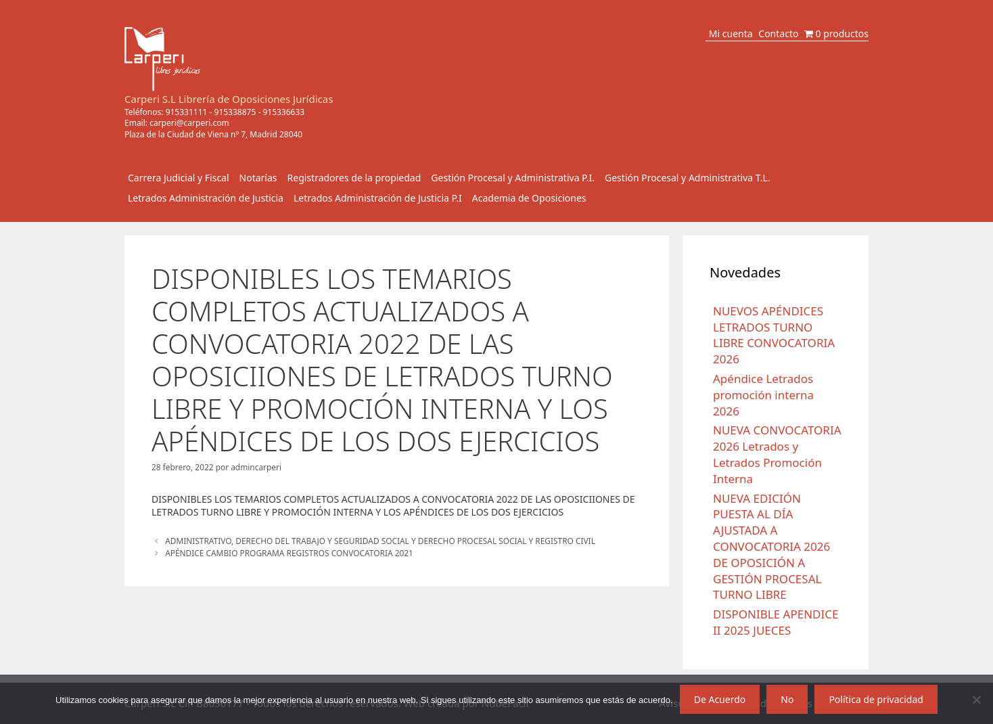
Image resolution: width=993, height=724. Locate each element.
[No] (976, 699)
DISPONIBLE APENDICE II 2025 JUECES (775, 622)
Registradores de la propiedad (354, 177)
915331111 (187, 112)
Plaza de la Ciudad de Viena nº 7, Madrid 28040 (213, 134)
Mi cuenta (731, 33)
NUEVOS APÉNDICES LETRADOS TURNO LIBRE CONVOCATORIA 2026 (774, 335)
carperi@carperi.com (189, 123)
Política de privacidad (876, 699)
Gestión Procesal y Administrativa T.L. (687, 177)
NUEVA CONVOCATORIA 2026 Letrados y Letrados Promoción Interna (777, 454)
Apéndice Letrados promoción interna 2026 (763, 395)
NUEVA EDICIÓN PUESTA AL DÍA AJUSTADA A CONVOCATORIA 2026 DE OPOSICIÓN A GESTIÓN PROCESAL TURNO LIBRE (771, 547)
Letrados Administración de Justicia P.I (378, 197)
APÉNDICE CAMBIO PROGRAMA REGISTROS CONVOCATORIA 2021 (289, 552)
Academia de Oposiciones (529, 197)
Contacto (778, 33)
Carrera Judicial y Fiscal (178, 177)
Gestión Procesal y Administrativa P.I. (513, 177)
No (787, 699)
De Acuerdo (720, 699)
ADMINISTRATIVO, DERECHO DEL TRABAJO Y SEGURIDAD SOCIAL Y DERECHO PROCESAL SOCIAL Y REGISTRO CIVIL (380, 540)
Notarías (258, 177)
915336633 (283, 112)
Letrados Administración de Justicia (205, 197)
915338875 (235, 112)
